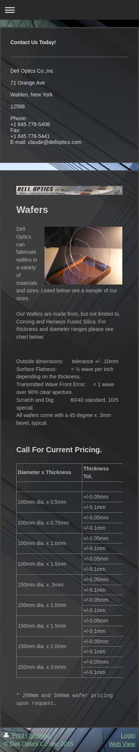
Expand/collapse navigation (69, 10)
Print (15, 735)
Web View (122, 744)
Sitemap (40, 735)
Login (128, 735)
